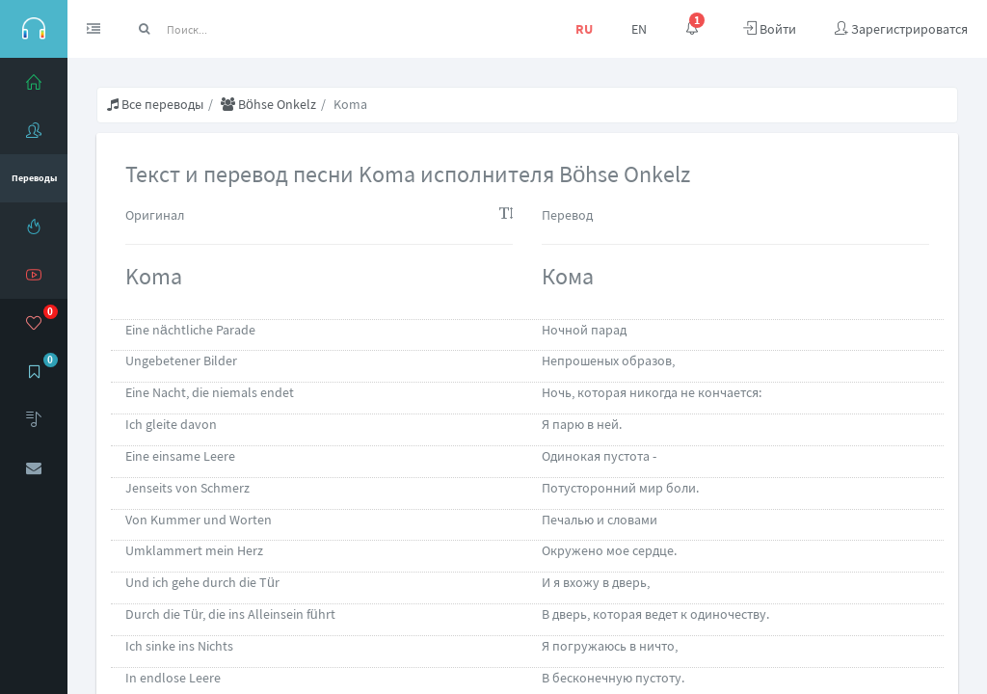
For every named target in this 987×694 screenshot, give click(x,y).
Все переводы (155, 104)
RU (584, 29)
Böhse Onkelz (268, 104)
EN (639, 29)
